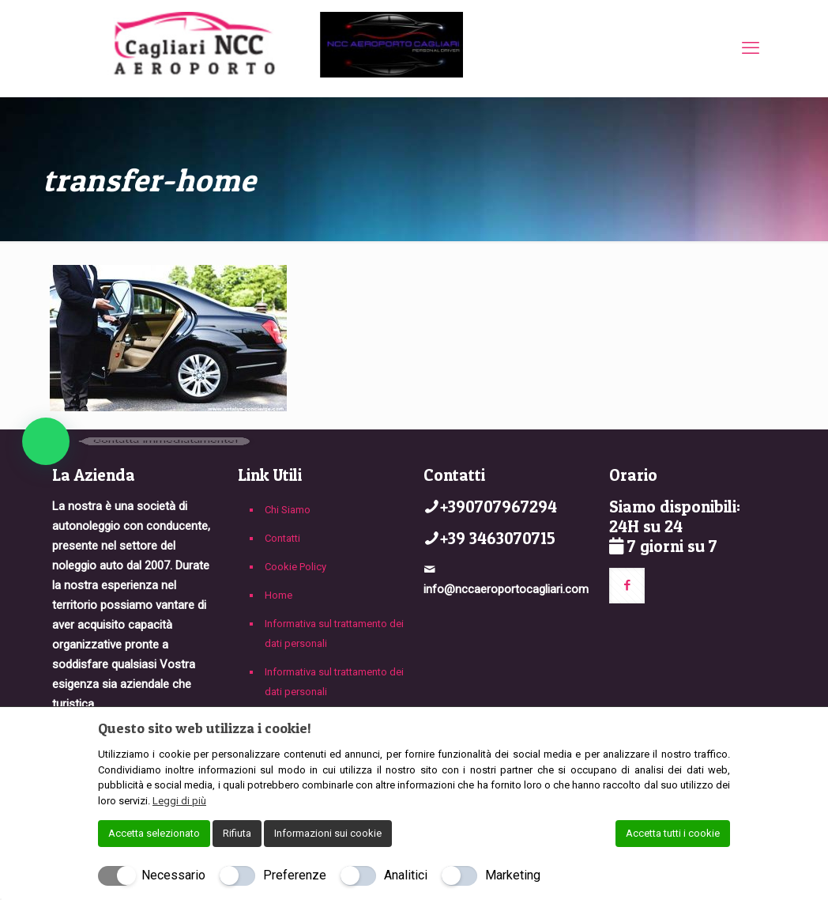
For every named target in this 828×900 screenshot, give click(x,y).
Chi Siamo (287, 510)
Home (278, 595)
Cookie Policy (295, 567)
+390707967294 (498, 506)
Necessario (173, 875)
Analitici (405, 875)
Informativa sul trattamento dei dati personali (334, 633)
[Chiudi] (719, 727)
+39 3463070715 (497, 538)
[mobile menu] (750, 48)
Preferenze (294, 875)
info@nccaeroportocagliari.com (506, 589)
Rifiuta (237, 833)
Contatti (282, 538)
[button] (46, 441)
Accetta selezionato (154, 833)
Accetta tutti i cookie (673, 833)
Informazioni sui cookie (328, 833)
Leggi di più (179, 801)
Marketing (512, 875)
